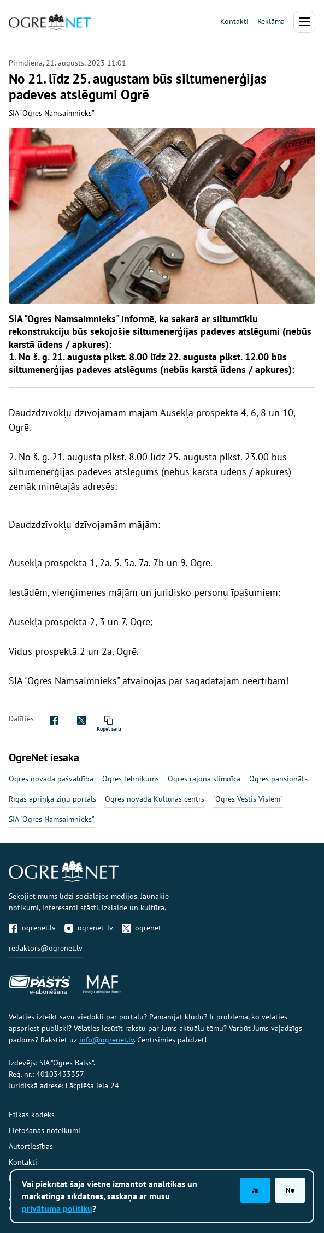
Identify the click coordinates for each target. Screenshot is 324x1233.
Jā (255, 1190)
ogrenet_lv (88, 928)
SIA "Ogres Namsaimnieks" (52, 819)
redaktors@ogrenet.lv (46, 948)
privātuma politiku (57, 1208)
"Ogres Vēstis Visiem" (248, 799)
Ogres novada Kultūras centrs (154, 799)
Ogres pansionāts (278, 779)
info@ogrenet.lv (106, 1040)
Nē (290, 1190)
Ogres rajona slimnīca (204, 779)
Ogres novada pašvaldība (51, 779)
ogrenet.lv (32, 928)
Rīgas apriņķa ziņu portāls (52, 799)
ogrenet (141, 928)
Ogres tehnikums (130, 779)
